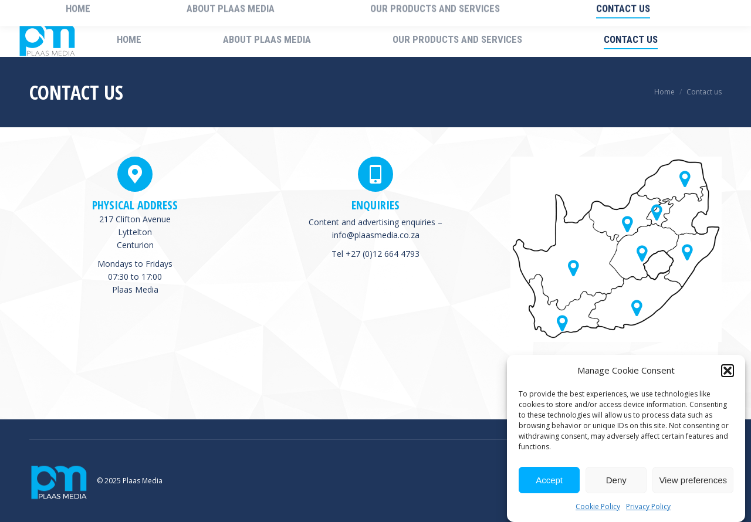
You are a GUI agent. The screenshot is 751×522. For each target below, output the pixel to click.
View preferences (693, 480)
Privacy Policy (648, 506)
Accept (549, 480)
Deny (616, 480)
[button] (727, 371)
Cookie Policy (598, 506)
